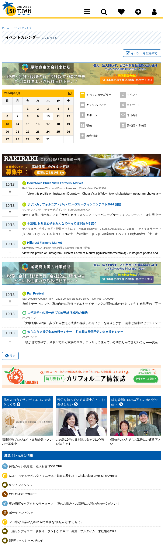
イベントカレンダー (21, 28)
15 (28, 125)
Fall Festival (35, 294)
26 (68, 132)
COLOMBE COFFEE (23, 495)
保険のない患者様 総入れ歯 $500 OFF (35, 467)
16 (37, 125)
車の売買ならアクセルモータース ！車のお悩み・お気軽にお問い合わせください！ (64, 504)
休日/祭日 (133, 116)
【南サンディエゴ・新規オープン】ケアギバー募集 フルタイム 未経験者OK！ (63, 532)
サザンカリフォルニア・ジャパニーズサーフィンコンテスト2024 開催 (74, 205)
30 (37, 140)
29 (28, 140)
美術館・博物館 (136, 126)
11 (58, 117)
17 (48, 125)
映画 (89, 126)
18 (58, 125)
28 (17, 140)
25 (58, 132)
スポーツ (91, 116)
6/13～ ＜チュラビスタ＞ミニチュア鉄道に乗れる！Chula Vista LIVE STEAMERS (63, 476)
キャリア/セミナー (97, 106)
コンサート (134, 106)
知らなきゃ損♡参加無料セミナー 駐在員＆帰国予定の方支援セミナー (75, 332)
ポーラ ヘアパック (21, 513)
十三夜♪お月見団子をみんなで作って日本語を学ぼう (62, 224)
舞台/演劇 (92, 136)
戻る (10, 357)
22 (28, 132)
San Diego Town (20, 11)
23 (37, 132)
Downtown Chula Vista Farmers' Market (55, 184)
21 (17, 132)
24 (48, 132)
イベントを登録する (142, 54)
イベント (132, 95)
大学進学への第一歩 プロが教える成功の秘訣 (57, 313)
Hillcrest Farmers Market (44, 243)
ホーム (5, 28)
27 (7, 140)
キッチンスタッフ (21, 486)
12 (68, 117)
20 (7, 132)
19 (68, 125)
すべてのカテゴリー (98, 95)
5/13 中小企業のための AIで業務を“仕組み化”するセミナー (47, 523)
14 (17, 125)
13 (7, 125)
